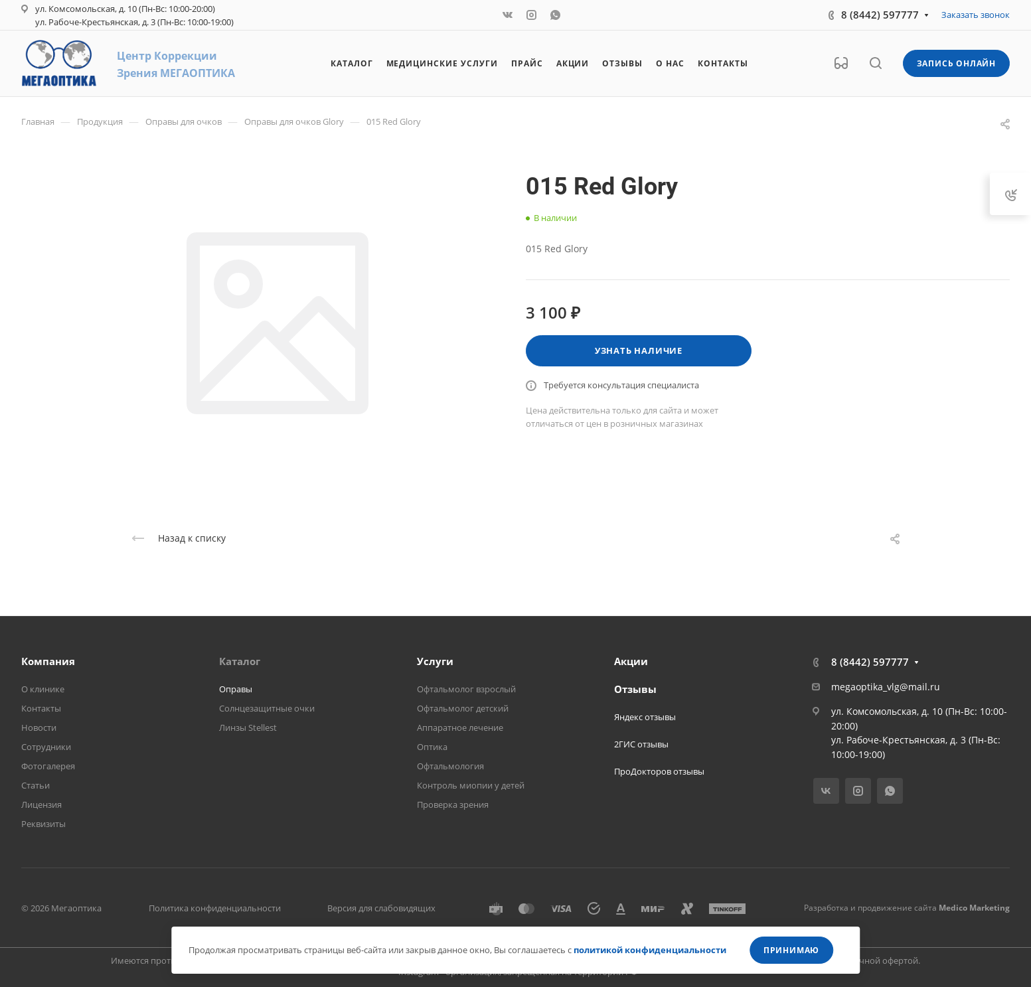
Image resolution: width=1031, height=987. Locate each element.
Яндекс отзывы (645, 717)
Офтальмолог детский (463, 708)
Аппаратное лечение (460, 727)
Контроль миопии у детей (470, 785)
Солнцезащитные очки (267, 708)
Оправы (235, 689)
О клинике (42, 689)
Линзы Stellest (248, 727)
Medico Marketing (974, 907)
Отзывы (635, 689)
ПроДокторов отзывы (659, 771)
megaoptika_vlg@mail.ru (885, 686)
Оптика (432, 747)
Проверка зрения (453, 804)
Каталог (239, 661)
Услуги (435, 661)
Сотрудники (46, 747)
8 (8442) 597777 (880, 14)
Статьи (35, 785)
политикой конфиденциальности (650, 950)
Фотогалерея (48, 766)
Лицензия (41, 804)
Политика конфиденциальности (215, 908)
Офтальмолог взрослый (466, 689)
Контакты (41, 708)
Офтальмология (450, 766)
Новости (38, 727)
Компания (48, 661)
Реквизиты (43, 824)
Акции (631, 661)
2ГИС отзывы (641, 744)
